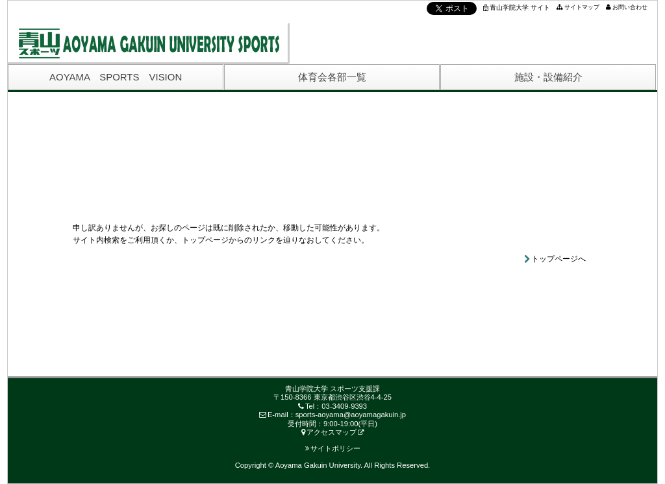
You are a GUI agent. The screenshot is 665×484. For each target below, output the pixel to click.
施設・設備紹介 (548, 76)
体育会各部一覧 (332, 76)
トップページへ (558, 258)
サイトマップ (581, 7)
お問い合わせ (629, 7)
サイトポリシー (332, 448)
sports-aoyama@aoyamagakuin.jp (350, 414)
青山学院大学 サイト (516, 7)
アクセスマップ (329, 432)
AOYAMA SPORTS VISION (115, 76)
